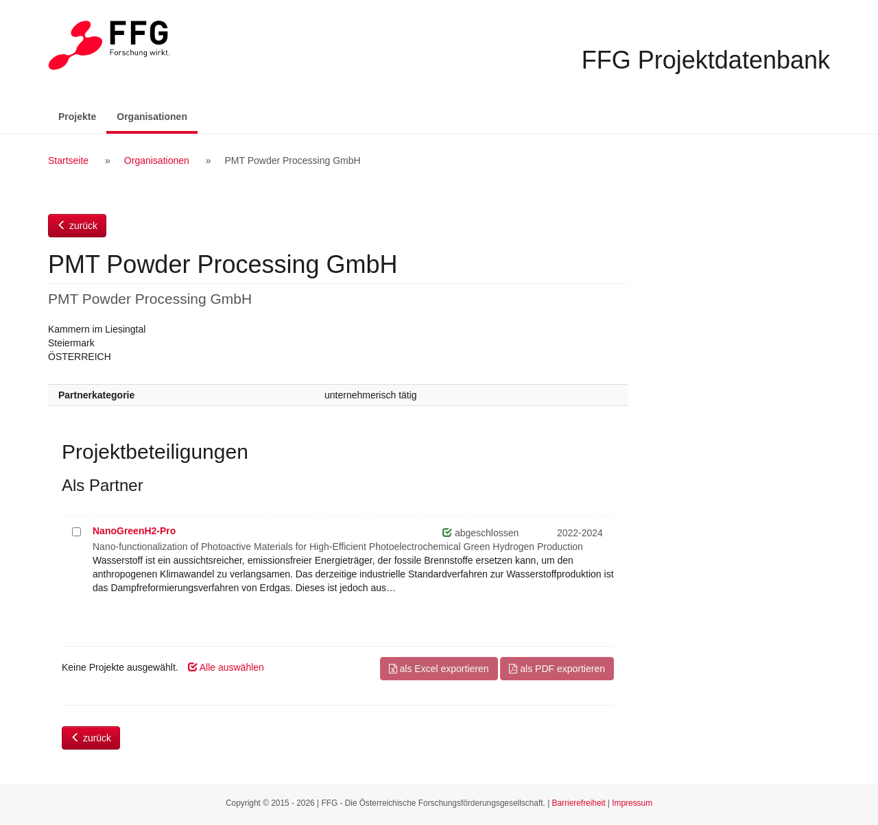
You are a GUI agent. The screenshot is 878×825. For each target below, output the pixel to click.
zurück (77, 225)
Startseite (68, 160)
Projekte (77, 116)
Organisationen (157, 115)
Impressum (632, 803)
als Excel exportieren (439, 668)
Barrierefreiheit (579, 803)
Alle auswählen (226, 667)
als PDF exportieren (557, 668)
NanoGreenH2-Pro (134, 530)
